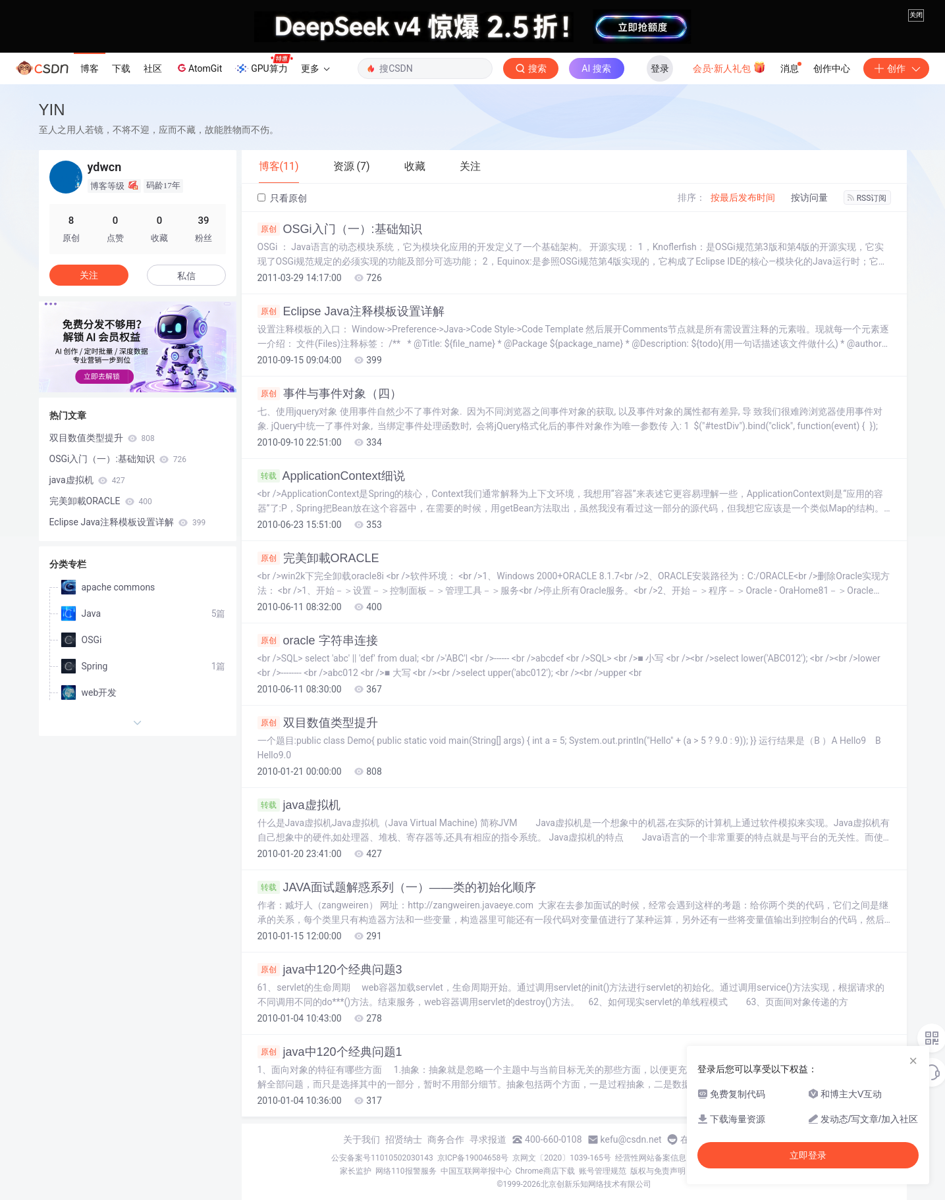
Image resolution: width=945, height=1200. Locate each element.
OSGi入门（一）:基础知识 (339, 229)
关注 (89, 275)
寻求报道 (488, 1139)
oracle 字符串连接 (317, 640)
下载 (121, 68)
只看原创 (282, 198)
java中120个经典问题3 (329, 969)
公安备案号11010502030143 (382, 1157)
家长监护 (355, 1171)
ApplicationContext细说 (331, 476)
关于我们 (361, 1139)
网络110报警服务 (405, 1171)
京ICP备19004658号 (473, 1157)
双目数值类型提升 (317, 722)
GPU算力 (263, 64)
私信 (186, 276)
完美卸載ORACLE (318, 558)
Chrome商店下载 (545, 1171)
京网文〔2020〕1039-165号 (561, 1157)
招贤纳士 (403, 1139)
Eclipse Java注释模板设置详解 (351, 311)
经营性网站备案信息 (650, 1157)
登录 (660, 68)
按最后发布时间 (743, 197)
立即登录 (808, 1155)
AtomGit (198, 68)
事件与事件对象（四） (329, 393)
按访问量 (809, 197)
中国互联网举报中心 (476, 1171)
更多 (315, 68)
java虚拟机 (298, 805)
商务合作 (445, 1139)
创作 (896, 68)
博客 (89, 68)
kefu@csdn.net (631, 1139)
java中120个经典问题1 (329, 1051)
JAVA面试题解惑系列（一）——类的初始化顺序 (396, 887)
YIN (52, 109)
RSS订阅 (867, 198)
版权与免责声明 (658, 1171)
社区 (153, 68)
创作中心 (831, 68)
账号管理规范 (602, 1171)
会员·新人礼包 (729, 67)
